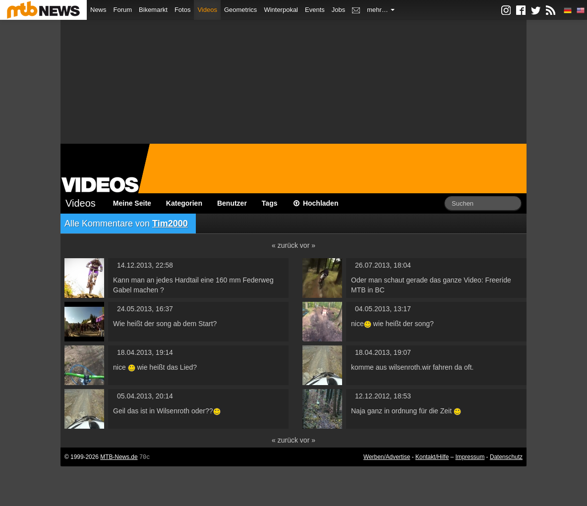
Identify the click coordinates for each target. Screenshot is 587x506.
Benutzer (232, 203)
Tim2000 (170, 223)
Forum (123, 9)
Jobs (338, 9)
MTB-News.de (118, 456)
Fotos (183, 9)
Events (315, 9)
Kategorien (184, 203)
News (98, 9)
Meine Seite (132, 203)
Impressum (470, 456)
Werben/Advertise (386, 456)
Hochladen (316, 203)
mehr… (381, 9)
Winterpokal (281, 9)
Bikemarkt (153, 9)
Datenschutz (506, 456)
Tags (270, 203)
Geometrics (240, 9)
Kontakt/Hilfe (432, 456)
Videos (207, 9)
